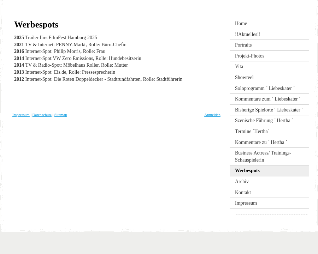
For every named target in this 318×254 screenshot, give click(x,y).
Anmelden (212, 115)
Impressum (21, 115)
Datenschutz (42, 115)
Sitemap (60, 115)
